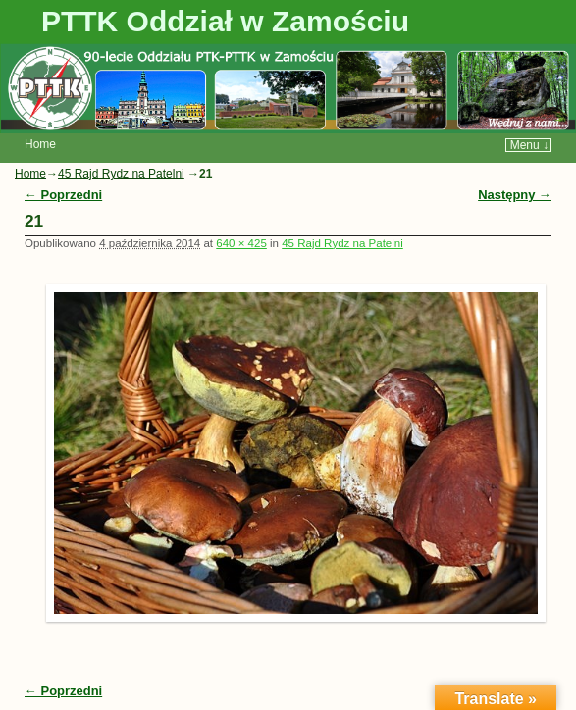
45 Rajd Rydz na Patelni (121, 173)
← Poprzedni (63, 194)
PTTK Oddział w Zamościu (225, 21)
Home (40, 144)
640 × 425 (241, 243)
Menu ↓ (529, 145)
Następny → (514, 194)
